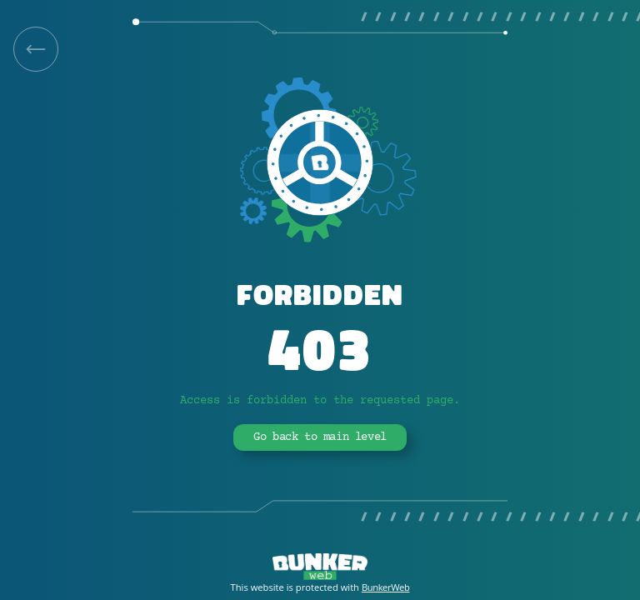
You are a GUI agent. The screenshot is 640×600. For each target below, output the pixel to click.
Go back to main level (320, 437)
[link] (35, 49)
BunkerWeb (386, 587)
